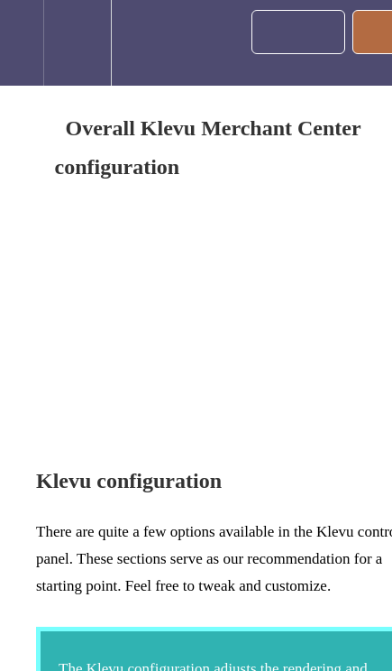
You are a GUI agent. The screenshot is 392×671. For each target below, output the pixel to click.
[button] (21, 43)
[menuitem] (77, 43)
